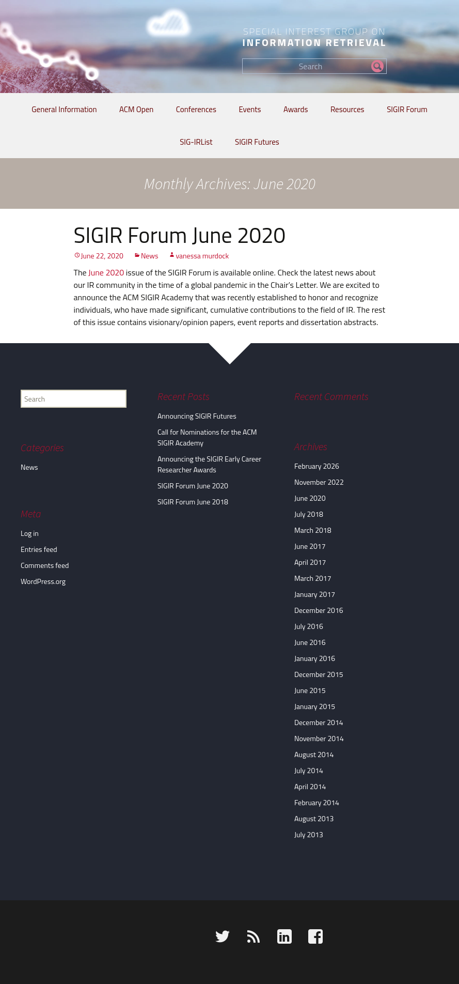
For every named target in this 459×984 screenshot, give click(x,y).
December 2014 (318, 722)
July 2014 (308, 770)
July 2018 (308, 514)
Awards (295, 109)
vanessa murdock (202, 255)
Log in (30, 533)
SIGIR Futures (257, 142)
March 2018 (312, 530)
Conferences (196, 109)
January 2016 (314, 658)
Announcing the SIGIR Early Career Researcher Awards (209, 464)
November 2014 (319, 738)
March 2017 (312, 578)
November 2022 (319, 481)
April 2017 (310, 562)
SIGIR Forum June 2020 (180, 234)
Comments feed (45, 565)
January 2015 (314, 706)
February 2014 (316, 802)
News (150, 255)
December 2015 (318, 674)
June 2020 (106, 272)
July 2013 (308, 834)
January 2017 (314, 594)
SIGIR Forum (407, 109)
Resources (347, 109)
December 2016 (318, 610)
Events (250, 109)
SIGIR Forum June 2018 (192, 501)
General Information (64, 109)
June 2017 (310, 546)
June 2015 (310, 690)
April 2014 (310, 786)
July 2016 (308, 626)
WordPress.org (43, 581)
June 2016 (310, 642)
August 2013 (314, 818)
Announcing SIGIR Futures (196, 415)
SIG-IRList (196, 142)
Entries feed (39, 549)
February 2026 (316, 465)
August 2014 (314, 754)
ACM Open (136, 109)
